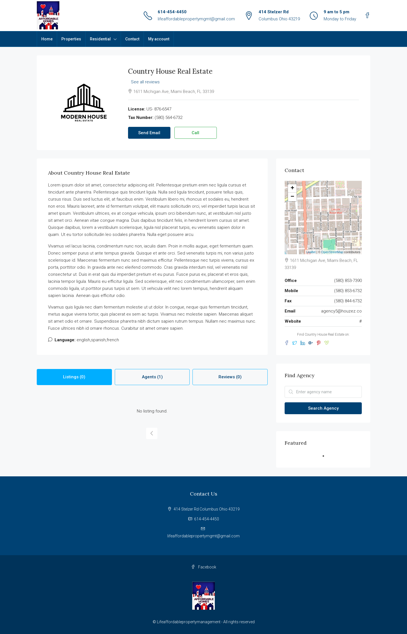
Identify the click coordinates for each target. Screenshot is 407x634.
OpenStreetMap (332, 252)
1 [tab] (326, 458)
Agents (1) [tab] (152, 376)
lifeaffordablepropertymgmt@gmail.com (196, 18)
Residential (100, 39)
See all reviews (145, 81)
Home (47, 39)
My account (158, 39)
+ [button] (292, 188)
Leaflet (311, 252)
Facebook (203, 567)
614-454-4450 (172, 11)
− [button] (292, 197)
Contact (132, 39)
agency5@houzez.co (341, 311)
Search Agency (323, 408)
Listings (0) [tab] (74, 376)
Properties (71, 39)
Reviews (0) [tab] (230, 376)
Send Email (149, 132)
